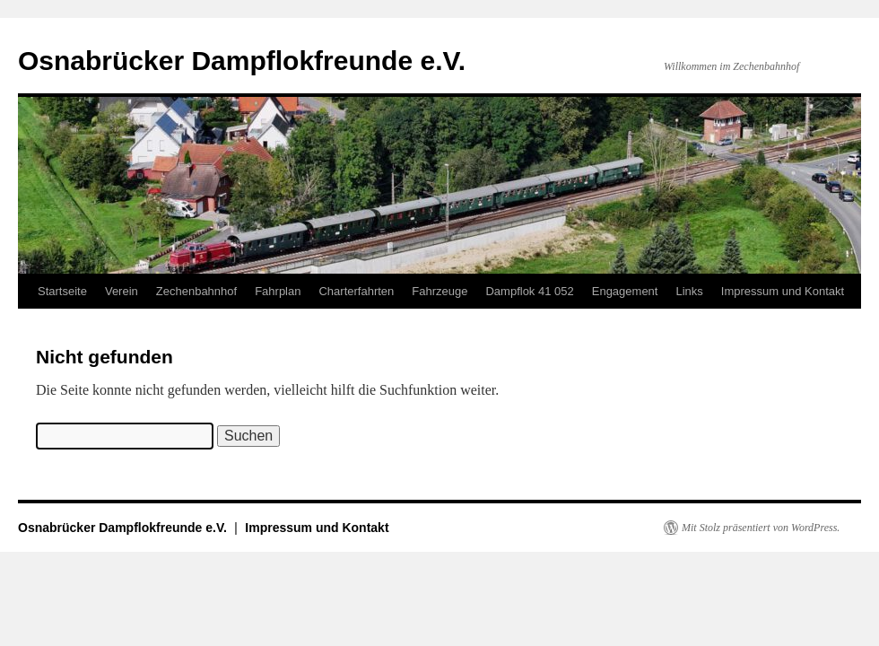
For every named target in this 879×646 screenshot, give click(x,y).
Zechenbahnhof (196, 291)
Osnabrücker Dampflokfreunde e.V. (242, 60)
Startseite (62, 291)
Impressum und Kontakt (782, 291)
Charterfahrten (356, 291)
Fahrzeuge (439, 291)
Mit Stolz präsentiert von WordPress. (761, 527)
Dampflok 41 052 (529, 291)
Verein (121, 291)
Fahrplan (277, 291)
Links (688, 291)
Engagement (625, 291)
